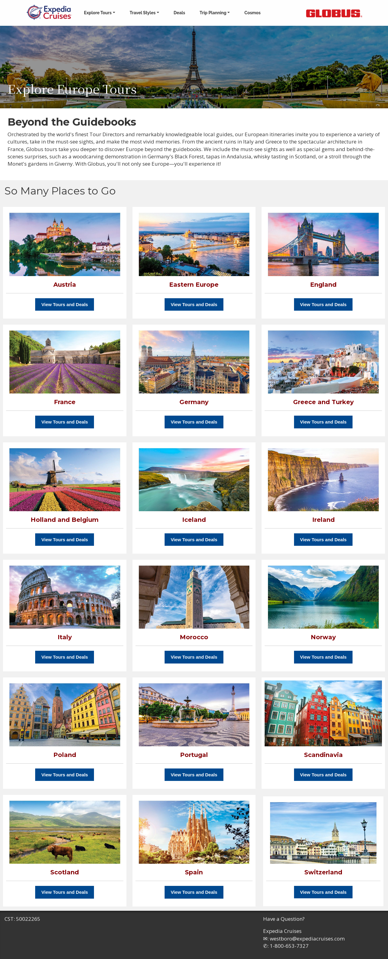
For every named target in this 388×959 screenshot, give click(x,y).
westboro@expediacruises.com (307, 938)
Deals (179, 12)
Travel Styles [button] (143, 12)
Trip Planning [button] (213, 12)
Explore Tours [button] (98, 12)
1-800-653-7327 (289, 945)
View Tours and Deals (64, 304)
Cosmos (252, 12)
